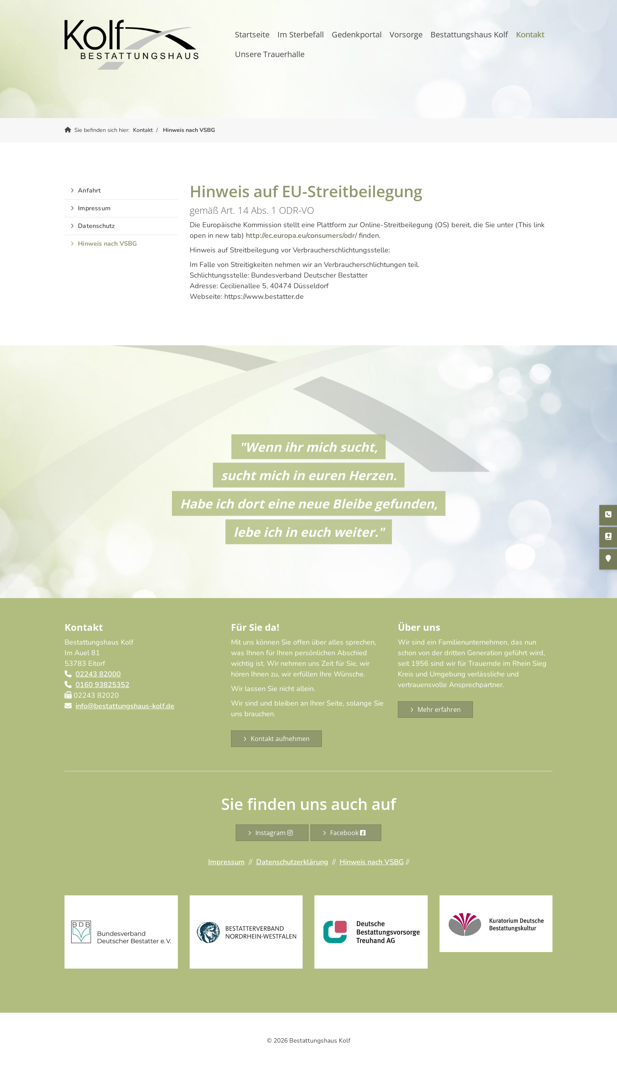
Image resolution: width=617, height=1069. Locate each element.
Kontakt (530, 34)
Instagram (275, 832)
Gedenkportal (357, 34)
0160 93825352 (102, 684)
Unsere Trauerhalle (270, 54)
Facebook (349, 832)
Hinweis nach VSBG (189, 130)
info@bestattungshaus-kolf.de (125, 706)
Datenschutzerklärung (292, 862)
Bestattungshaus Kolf (469, 34)
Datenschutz (96, 226)
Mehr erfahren (439, 709)
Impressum (94, 208)
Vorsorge (406, 34)
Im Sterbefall (300, 34)
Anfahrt (89, 190)
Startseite (252, 34)
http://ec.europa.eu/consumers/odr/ (301, 235)
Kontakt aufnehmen (280, 738)
